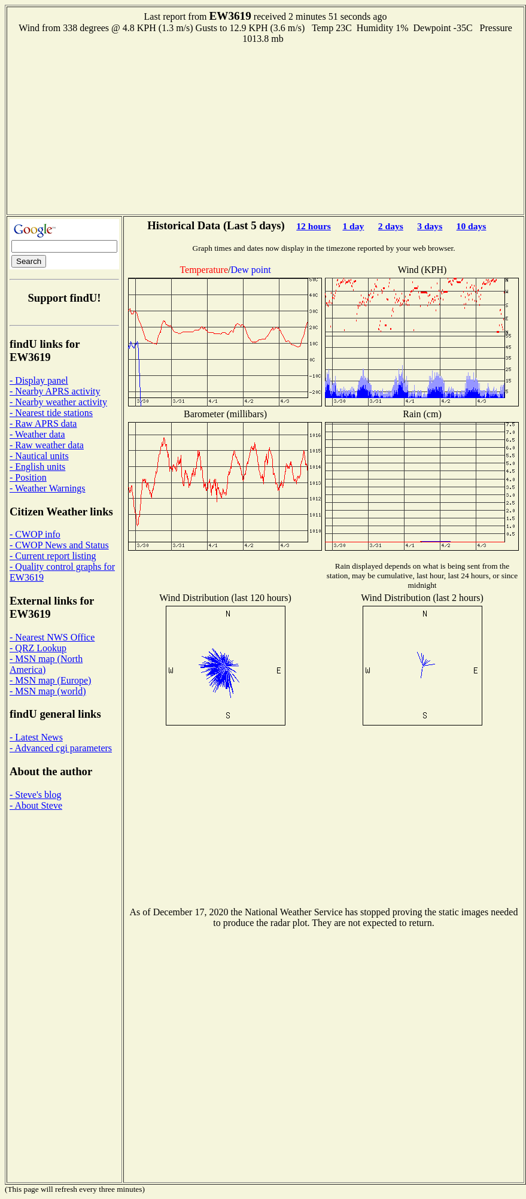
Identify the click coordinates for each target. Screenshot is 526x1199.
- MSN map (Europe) (50, 680)
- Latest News (36, 737)
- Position (28, 477)
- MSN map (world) (48, 691)
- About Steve (36, 805)
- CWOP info (35, 534)
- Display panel (39, 380)
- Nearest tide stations (51, 413)
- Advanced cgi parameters (61, 748)
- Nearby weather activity (58, 402)
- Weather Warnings (48, 488)
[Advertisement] (266, 128)
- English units (37, 467)
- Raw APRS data (43, 423)
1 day (353, 226)
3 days (429, 226)
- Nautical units (39, 456)
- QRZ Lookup (38, 648)
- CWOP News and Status (59, 545)
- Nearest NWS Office (52, 637)
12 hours (313, 226)
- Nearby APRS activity (55, 391)
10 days (472, 226)
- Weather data (37, 434)
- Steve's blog (35, 795)
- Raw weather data (47, 445)
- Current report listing (53, 556)
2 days (390, 226)
